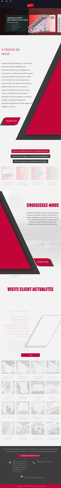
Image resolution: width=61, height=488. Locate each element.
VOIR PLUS (42, 262)
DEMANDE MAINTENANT (30, 456)
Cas (30, 355)
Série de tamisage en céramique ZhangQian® (30, 156)
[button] (29, 30)
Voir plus (11, 121)
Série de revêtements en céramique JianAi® (30, 151)
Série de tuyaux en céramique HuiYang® (30, 161)
